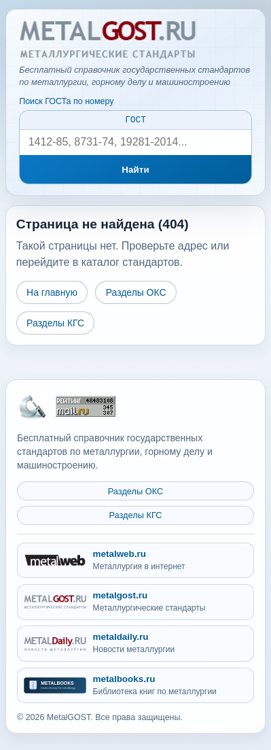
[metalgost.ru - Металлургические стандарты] (135, 603)
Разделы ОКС (136, 294)
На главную (51, 294)
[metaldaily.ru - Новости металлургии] (135, 644)
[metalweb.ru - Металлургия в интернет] (135, 561)
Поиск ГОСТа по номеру (66, 101)
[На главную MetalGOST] (32, 407)
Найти (135, 172)
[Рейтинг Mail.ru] (85, 406)
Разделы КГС (55, 325)
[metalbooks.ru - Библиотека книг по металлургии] (135, 686)
